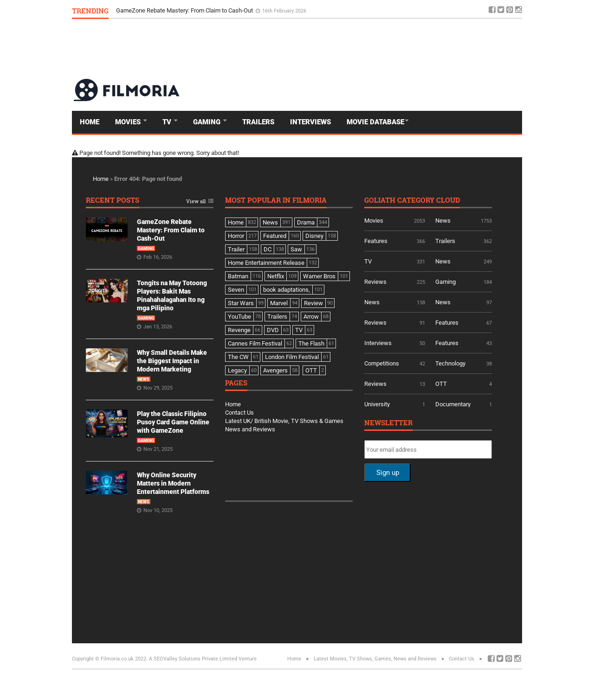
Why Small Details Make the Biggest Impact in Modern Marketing (172, 361)
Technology (450, 363)
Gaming (207, 122)
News (143, 379)
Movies (128, 122)
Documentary (453, 404)
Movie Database (375, 122)
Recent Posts (112, 201)
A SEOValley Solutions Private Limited (193, 659)
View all (196, 202)
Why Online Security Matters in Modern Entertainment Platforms (173, 483)
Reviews (375, 282)
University (377, 404)
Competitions (381, 363)
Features (375, 241)
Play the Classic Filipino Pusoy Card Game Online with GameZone (173, 422)
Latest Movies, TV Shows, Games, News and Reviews (375, 659)
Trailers (258, 122)
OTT (441, 384)
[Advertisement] (353, 48)
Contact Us (239, 412)
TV (167, 122)
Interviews (310, 122)
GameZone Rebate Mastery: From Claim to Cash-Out (185, 10)
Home (89, 122)
